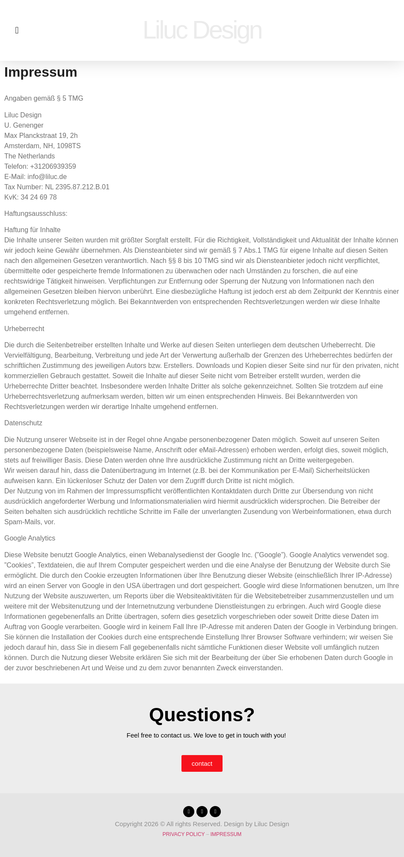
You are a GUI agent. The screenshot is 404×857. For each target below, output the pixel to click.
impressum (226, 834)
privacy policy (184, 834)
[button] (17, 30)
